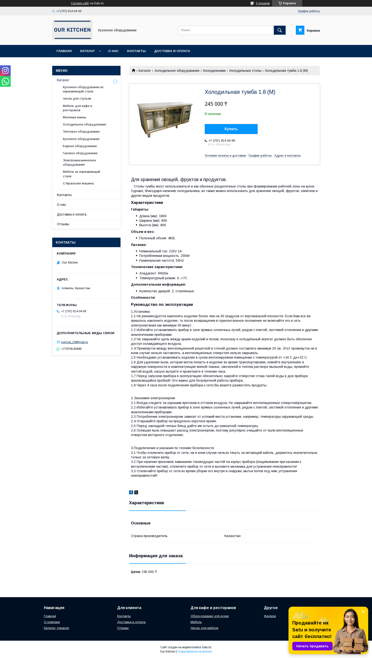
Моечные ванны (74, 117)
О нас (113, 51)
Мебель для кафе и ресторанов (77, 108)
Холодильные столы (245, 70)
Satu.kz (207, 647)
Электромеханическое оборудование (79, 162)
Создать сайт (80, 3)
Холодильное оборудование (177, 70)
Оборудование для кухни (210, 616)
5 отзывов (263, 3)
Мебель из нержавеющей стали (81, 174)
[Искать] (280, 30)
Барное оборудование (80, 146)
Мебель (196, 622)
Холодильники (214, 70)
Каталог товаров (56, 628)
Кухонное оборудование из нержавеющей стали (83, 89)
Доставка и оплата (172, 51)
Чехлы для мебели (204, 628)
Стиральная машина (78, 183)
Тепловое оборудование (81, 131)
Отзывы (63, 224)
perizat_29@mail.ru (74, 342)
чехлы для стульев (77, 98)
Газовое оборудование (80, 153)
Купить (231, 129)
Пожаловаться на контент (194, 651)
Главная (64, 51)
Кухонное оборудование (81, 139)
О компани (52, 622)
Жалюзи (270, 616)
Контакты (136, 51)
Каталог (87, 51)
